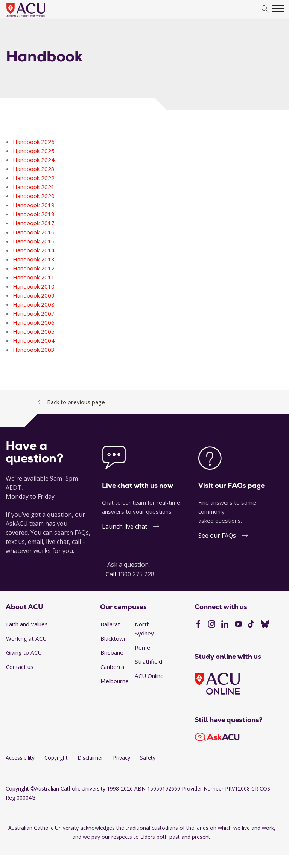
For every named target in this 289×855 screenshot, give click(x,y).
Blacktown (113, 638)
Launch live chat (124, 526)
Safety (147, 757)
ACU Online (149, 675)
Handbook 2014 (34, 250)
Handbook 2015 (34, 241)
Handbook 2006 (34, 322)
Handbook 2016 (34, 232)
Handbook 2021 (34, 187)
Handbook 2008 (34, 304)
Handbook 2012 (34, 268)
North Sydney (144, 628)
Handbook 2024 (34, 159)
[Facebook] (198, 624)
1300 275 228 (135, 574)
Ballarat (110, 624)
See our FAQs (217, 535)
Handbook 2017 (34, 223)
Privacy (121, 757)
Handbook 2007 (34, 313)
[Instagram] (211, 624)
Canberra (112, 666)
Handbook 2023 (34, 169)
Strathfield (148, 661)
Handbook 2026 (34, 141)
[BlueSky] (265, 624)
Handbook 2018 (34, 214)
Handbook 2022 (34, 178)
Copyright (56, 757)
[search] (265, 9)
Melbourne (114, 681)
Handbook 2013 (34, 259)
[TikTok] (251, 624)
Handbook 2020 (34, 196)
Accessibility (20, 757)
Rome (142, 647)
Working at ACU (26, 638)
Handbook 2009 (34, 295)
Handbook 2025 (34, 150)
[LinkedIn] (224, 624)
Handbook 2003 (34, 349)
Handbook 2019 (34, 205)
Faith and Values (27, 624)
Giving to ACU (24, 652)
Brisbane (111, 652)
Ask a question (128, 564)
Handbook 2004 (34, 340)
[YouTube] (238, 624)
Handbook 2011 (34, 277)
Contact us (19, 666)
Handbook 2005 (34, 331)
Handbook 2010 (34, 286)
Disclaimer (90, 757)
